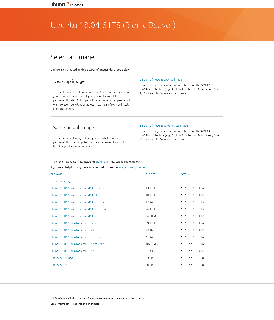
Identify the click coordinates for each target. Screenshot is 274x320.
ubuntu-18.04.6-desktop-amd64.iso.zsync (76, 236)
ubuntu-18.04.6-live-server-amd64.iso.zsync (77, 201)
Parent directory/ (61, 181)
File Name (56, 174)
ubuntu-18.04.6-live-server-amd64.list (74, 195)
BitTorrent (101, 161)
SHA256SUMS (59, 264)
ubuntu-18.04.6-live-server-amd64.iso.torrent (79, 208)
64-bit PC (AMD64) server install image (164, 125)
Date (183, 174)
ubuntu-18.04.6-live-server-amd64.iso (74, 215)
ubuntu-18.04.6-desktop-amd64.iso (72, 250)
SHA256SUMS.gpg (62, 257)
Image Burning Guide (131, 167)
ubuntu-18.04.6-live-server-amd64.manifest (78, 188)
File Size (150, 174)
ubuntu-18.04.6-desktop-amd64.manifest (76, 222)
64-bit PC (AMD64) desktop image (161, 79)
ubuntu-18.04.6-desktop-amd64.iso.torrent (77, 243)
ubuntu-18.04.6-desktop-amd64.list (72, 229)
